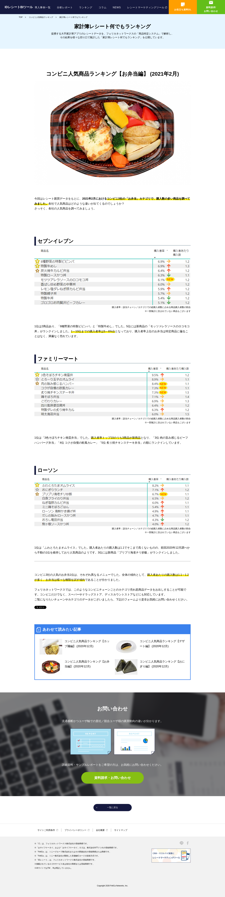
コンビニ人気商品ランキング (41, 17)
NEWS (117, 7)
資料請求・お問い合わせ (112, 778)
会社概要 (100, 830)
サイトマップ (120, 830)
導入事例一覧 (43, 7)
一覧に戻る (112, 807)
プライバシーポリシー (75, 830)
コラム (103, 7)
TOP (20, 17)
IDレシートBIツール (19, 7)
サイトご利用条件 (46, 830)
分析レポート (65, 7)
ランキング (85, 7)
